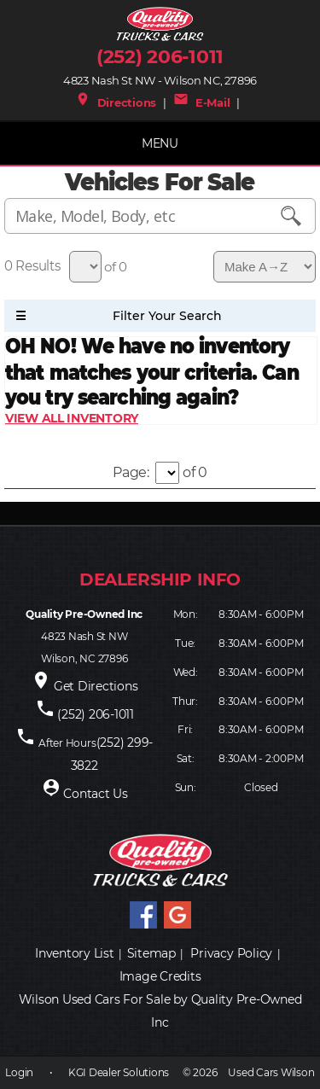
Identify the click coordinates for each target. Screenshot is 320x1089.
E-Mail (201, 102)
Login (19, 1072)
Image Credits (160, 976)
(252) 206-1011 (160, 56)
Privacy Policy (231, 953)
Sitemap (151, 953)
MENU (160, 143)
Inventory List (74, 953)
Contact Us (95, 793)
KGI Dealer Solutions (118, 1072)
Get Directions (96, 686)
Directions (115, 102)
